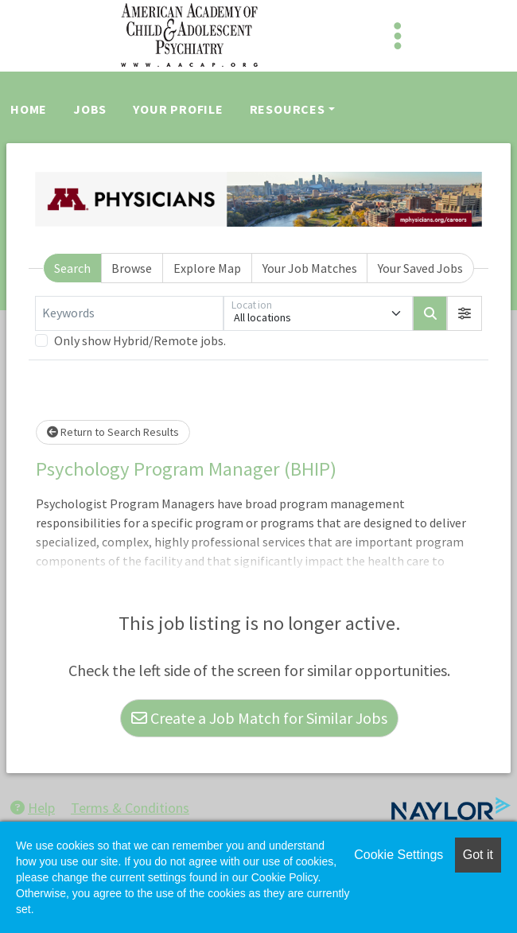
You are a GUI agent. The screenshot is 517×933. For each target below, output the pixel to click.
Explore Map (207, 268)
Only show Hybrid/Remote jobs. (140, 340)
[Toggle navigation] (397, 36)
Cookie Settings (398, 854)
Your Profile (178, 109)
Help (32, 808)
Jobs (90, 109)
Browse (131, 268)
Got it (478, 854)
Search (72, 268)
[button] (464, 313)
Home (28, 109)
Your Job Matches (309, 268)
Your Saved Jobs (420, 268)
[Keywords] (129, 313)
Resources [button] (287, 109)
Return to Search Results (113, 432)
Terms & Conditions (130, 808)
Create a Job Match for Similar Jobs (259, 718)
